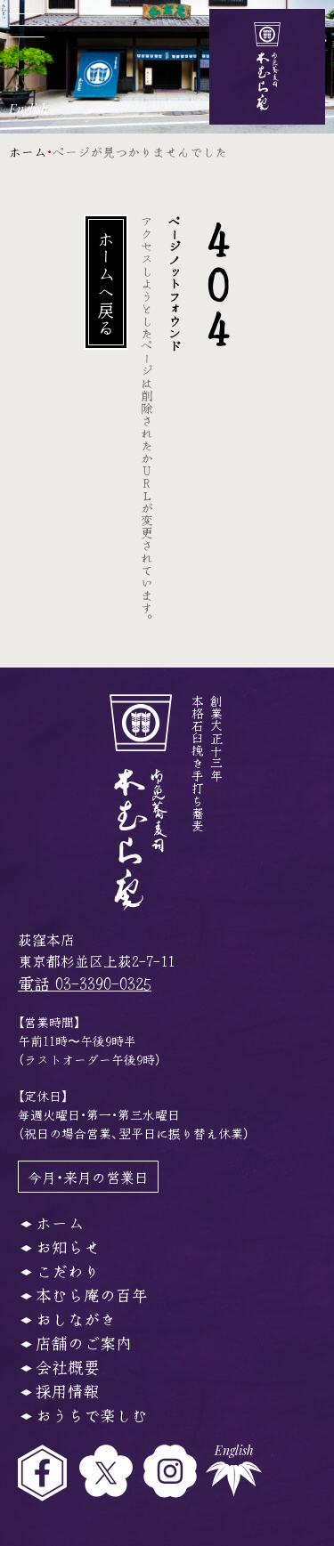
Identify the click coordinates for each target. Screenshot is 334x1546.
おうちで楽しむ (92, 1414)
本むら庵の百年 (92, 1294)
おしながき (76, 1318)
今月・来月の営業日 (88, 1176)
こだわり (68, 1270)
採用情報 (68, 1390)
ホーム (27, 151)
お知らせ (68, 1246)
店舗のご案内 (84, 1342)
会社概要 (68, 1366)
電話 (84, 982)
